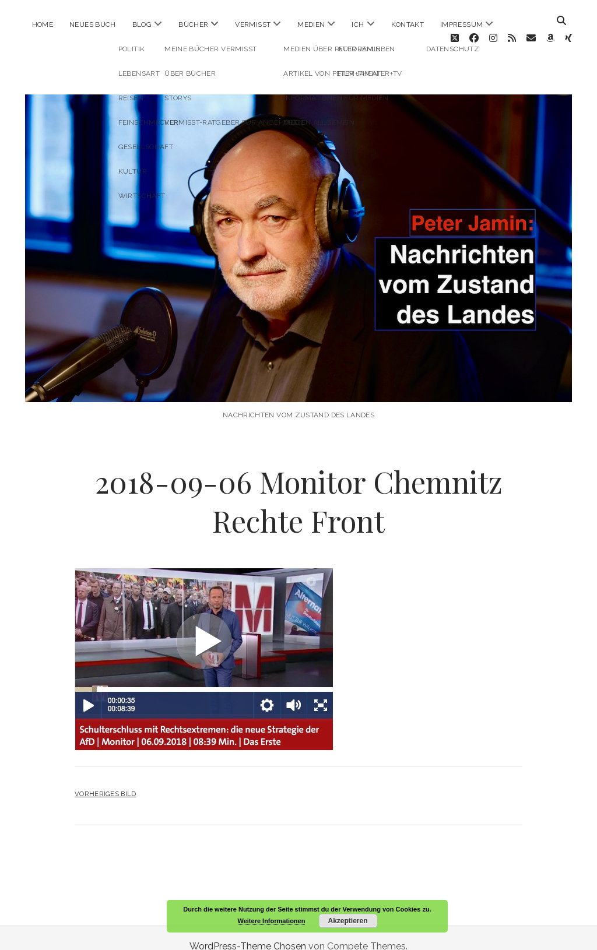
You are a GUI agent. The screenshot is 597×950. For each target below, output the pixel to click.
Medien (311, 24)
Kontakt (407, 24)
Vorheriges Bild (105, 776)
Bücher (193, 24)
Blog (142, 24)
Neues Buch (92, 24)
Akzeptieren (347, 921)
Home (42, 24)
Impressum (461, 24)
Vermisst (253, 24)
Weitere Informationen (271, 920)
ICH (358, 24)
